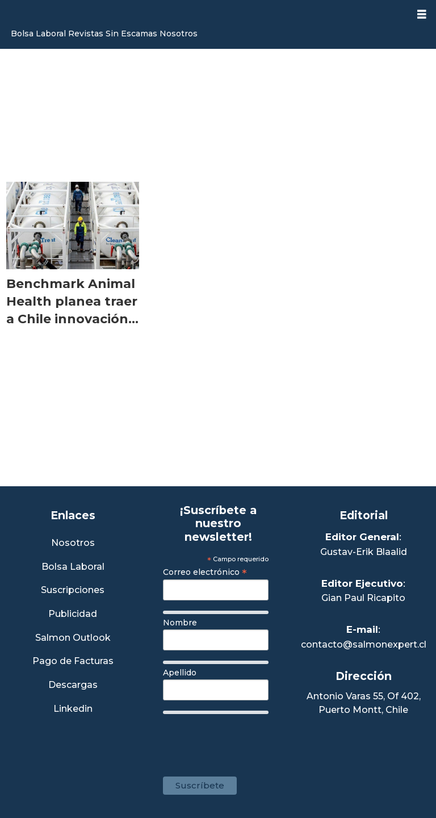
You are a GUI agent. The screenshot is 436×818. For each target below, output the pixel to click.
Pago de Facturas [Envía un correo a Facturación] (73, 661)
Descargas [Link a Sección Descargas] (73, 685)
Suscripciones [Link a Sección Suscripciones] (72, 590)
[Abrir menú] (422, 14)
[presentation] (249, 739)
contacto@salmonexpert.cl (363, 644)
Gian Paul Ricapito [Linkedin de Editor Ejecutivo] (363, 597)
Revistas (85, 33)
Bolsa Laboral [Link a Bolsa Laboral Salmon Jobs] (72, 567)
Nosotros (179, 33)
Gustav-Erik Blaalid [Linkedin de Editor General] (363, 551)
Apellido (179, 672)
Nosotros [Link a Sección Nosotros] (73, 543)
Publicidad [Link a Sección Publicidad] (72, 614)
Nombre (180, 622)
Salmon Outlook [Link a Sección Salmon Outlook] (73, 638)
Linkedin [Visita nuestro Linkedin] (73, 709)
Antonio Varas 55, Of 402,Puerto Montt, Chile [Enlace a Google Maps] (364, 703)
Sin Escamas (131, 33)
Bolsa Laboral (38, 33)
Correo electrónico (205, 572)
